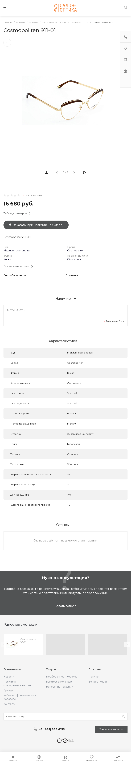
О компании (12, 669)
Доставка (72, 275)
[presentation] (4, 644)
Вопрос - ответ (97, 681)
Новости (8, 676)
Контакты (9, 704)
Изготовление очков (59, 681)
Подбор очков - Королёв (61, 676)
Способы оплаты (14, 275)
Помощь (94, 669)
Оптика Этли (16, 310)
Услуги (51, 669)
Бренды (8, 690)
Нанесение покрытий (59, 686)
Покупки (93, 676)
